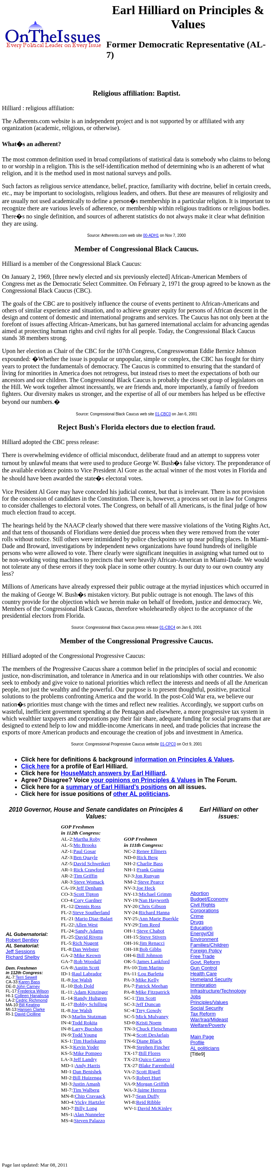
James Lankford (153, 961)
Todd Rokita (84, 1022)
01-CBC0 (163, 414)
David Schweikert (91, 863)
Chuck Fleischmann (156, 1029)
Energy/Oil (202, 933)
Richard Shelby (22, 957)
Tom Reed (149, 925)
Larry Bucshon (87, 1029)
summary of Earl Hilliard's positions (116, 787)
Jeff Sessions (20, 951)
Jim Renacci (152, 943)
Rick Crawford (89, 869)
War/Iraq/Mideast (209, 1019)
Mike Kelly (147, 980)
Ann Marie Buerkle (159, 918)
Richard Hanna (154, 912)
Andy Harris (87, 1065)
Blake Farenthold (156, 1065)
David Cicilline (28, 1014)
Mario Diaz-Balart (93, 918)
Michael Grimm (155, 894)
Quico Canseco (154, 1059)
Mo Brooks (84, 845)
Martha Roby (87, 839)
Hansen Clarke (31, 1009)
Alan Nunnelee (89, 1114)
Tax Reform (203, 1014)
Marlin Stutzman (89, 1016)
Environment (204, 939)
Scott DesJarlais (152, 1035)
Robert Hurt (148, 1078)
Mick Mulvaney (152, 1016)
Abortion (199, 893)
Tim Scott (146, 998)
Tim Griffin (86, 876)
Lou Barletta (151, 973)
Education (201, 928)
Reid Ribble (148, 1102)
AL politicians (204, 1048)
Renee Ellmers (151, 851)
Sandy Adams (89, 931)
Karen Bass (29, 982)
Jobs (195, 996)
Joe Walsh (82, 980)
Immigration (203, 985)
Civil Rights (202, 905)
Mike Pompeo (87, 1053)
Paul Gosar (84, 851)
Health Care (203, 973)
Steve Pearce (151, 882)
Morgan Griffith (152, 1084)
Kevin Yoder (86, 1047)
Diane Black (149, 1041)
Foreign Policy (206, 951)
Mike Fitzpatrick (153, 992)
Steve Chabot (150, 931)
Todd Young (84, 1035)
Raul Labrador (86, 973)
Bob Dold (84, 986)
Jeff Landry (85, 1059)
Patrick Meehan (152, 986)
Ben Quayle (85, 857)
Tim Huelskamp (89, 1041)
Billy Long (86, 1108)
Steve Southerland (91, 912)
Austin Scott (86, 967)
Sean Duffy (147, 1096)
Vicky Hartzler (90, 1102)
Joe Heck (145, 888)
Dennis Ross (88, 906)
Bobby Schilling (90, 1004)
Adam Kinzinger (91, 992)
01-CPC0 (168, 744)
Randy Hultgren (90, 998)
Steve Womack (89, 882)
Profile (197, 1042)
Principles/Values (209, 1002)
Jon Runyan (147, 876)
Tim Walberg (86, 1090)
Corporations (204, 910)
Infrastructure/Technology (218, 991)
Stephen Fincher (153, 1047)
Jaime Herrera (152, 1090)
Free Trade (202, 956)
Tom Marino (151, 967)
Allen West (86, 925)
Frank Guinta (150, 869)
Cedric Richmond (31, 1000)
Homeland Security (211, 979)
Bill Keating (29, 1004)
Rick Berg (147, 857)
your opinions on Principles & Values (143, 780)
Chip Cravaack (90, 1096)
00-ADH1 (151, 235)
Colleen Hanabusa (32, 995)
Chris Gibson (152, 906)
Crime (197, 916)
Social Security (206, 1008)
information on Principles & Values (183, 759)
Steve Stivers (153, 937)
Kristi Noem (148, 1022)
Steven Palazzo (89, 1120)
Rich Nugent (86, 943)
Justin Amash (86, 1084)
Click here (35, 766)
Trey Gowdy (148, 1010)
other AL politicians (141, 794)
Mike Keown (87, 955)
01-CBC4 (167, 627)
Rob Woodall (87, 961)
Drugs (197, 922)
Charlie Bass (150, 863)
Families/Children (209, 945)
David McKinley (155, 1108)
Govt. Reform (205, 962)
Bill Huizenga (87, 1078)
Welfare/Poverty (208, 1025)
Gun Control (203, 968)
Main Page (202, 1037)
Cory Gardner (88, 900)
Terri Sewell (26, 977)
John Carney (28, 986)
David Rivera (88, 937)
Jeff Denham (89, 888)
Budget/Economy (209, 899)
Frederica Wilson (33, 991)
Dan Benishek (87, 1071)
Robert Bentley (22, 940)
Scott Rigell (148, 1071)
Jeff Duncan (148, 1004)
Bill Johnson (149, 955)
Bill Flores (150, 1053)
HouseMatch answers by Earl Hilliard (113, 773)
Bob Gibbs (150, 949)
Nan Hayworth (154, 900)
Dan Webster (86, 949)
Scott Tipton (86, 894)
